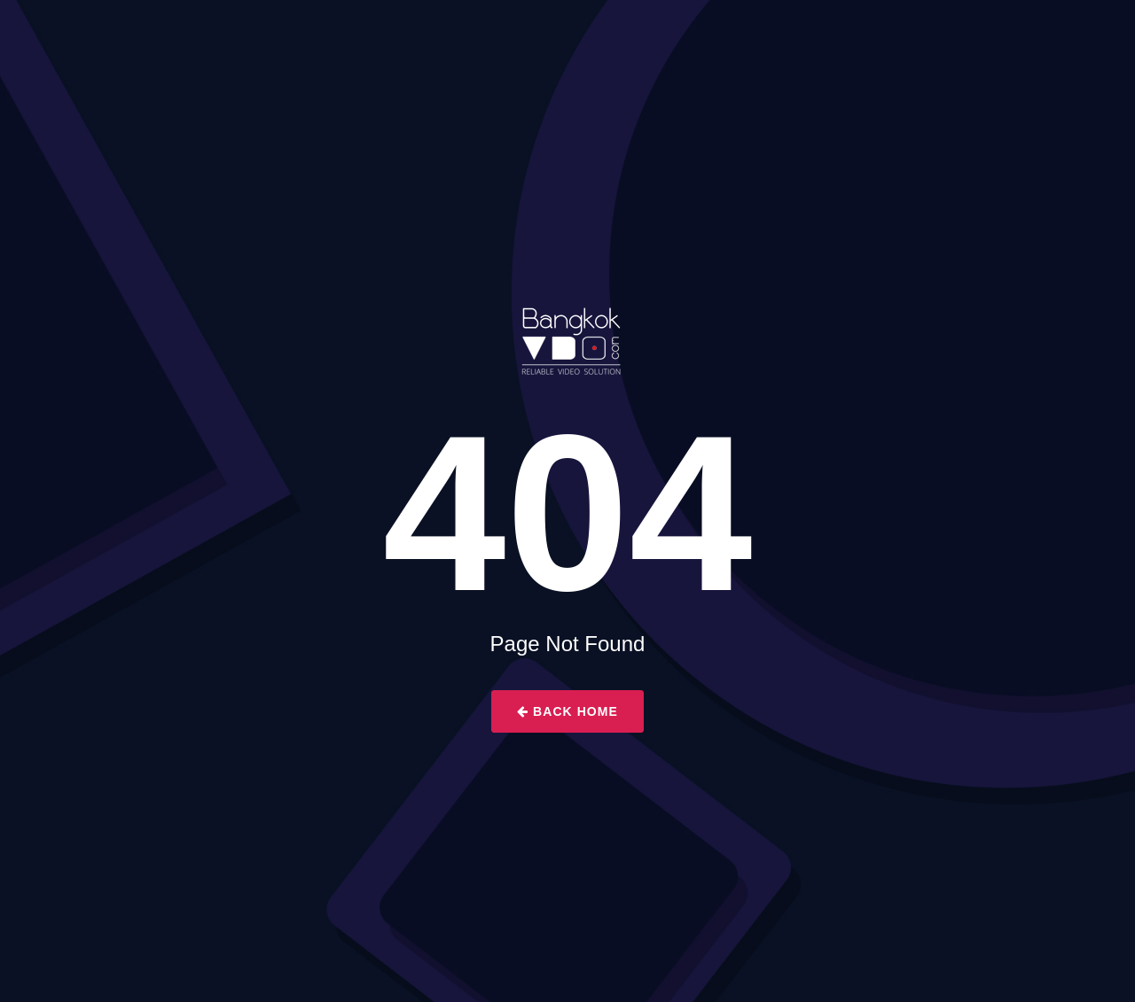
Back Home (567, 711)
